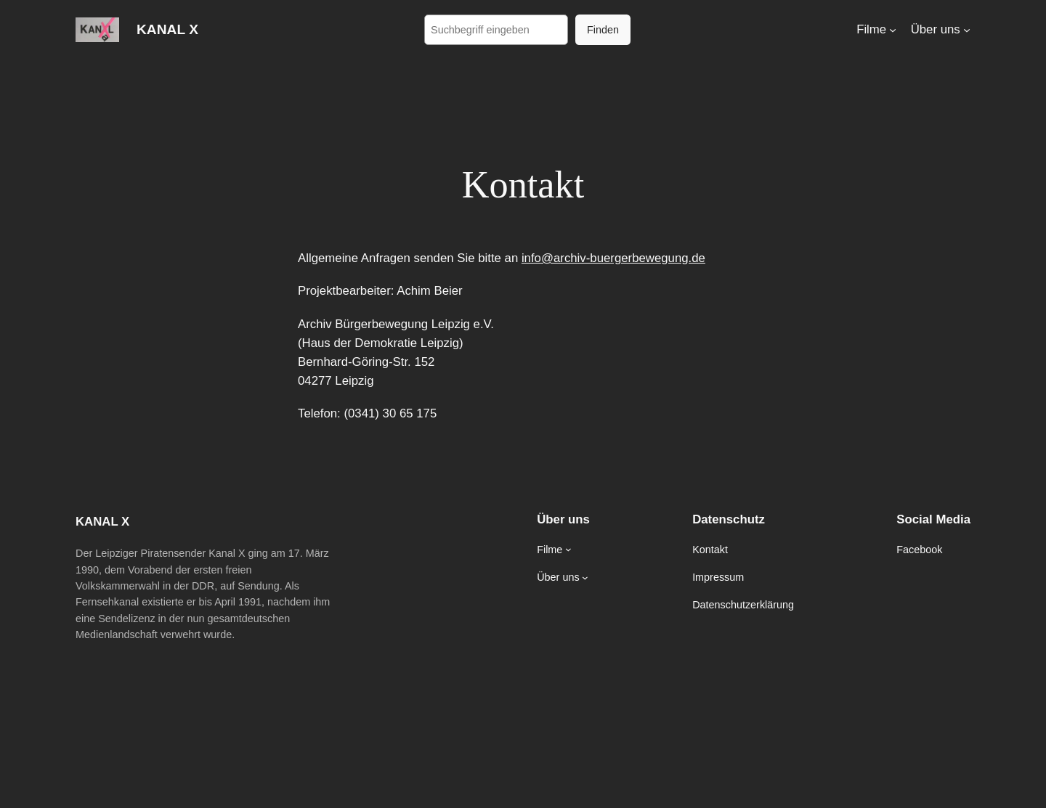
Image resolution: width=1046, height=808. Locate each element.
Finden (603, 30)
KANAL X (167, 29)
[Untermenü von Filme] (892, 29)
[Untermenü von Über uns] (966, 29)
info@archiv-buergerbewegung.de (613, 258)
